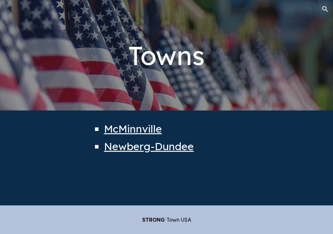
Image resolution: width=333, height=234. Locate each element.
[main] (166, 55)
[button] (325, 9)
